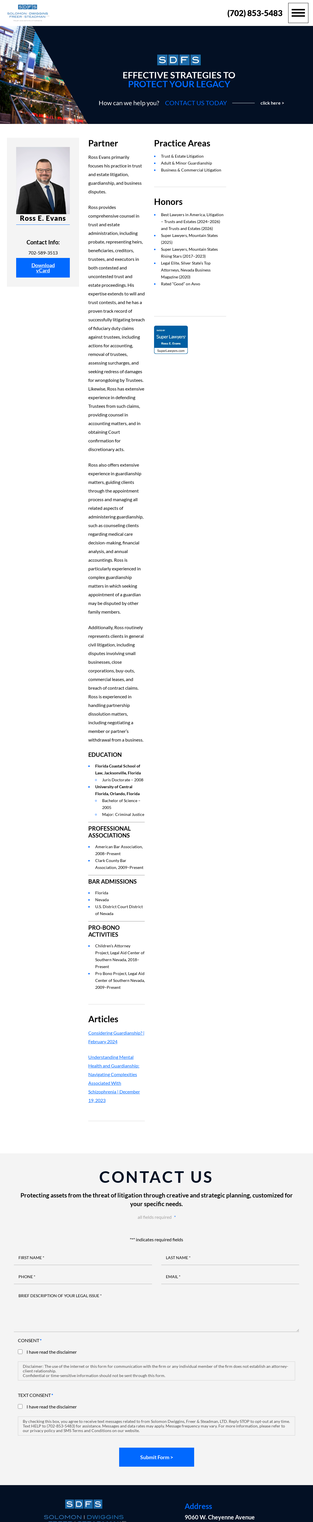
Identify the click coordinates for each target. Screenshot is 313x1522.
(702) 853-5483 (254, 13)
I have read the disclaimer (52, 1352)
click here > (272, 103)
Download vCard (43, 268)
